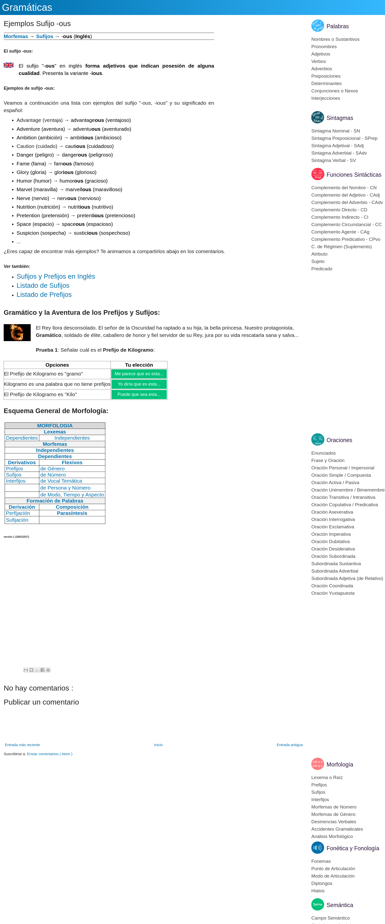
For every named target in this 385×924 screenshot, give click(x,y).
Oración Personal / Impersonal (342, 467)
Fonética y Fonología (353, 848)
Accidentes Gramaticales (337, 829)
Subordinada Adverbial (334, 571)
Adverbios (321, 68)
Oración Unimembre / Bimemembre (348, 489)
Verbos (318, 61)
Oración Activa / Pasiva (335, 482)
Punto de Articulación (333, 868)
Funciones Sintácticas (354, 175)
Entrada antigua (290, 745)
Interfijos (320, 799)
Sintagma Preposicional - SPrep (344, 138)
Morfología (340, 764)
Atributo (319, 254)
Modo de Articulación (333, 876)
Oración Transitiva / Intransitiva (343, 497)
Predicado (321, 268)
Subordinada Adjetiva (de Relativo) (347, 578)
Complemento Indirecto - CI (339, 217)
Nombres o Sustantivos (335, 39)
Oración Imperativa (331, 534)
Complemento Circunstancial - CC (346, 224)
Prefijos (319, 784)
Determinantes (326, 83)
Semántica (340, 905)
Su (56, 276)
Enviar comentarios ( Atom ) (49, 754)
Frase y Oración (327, 460)
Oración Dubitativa (330, 541)
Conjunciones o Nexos (334, 90)
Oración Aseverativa (332, 512)
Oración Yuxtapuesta (333, 593)
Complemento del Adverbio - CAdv (347, 202)
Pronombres (324, 46)
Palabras (338, 26)
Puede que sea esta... (139, 394)
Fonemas (321, 861)
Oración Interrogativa (333, 519)
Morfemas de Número (334, 806)
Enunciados (323, 453)
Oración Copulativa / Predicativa (344, 504)
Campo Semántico (330, 918)
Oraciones (339, 440)
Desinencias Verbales (333, 821)
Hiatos (318, 890)
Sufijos (44, 36)
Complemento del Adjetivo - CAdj (345, 195)
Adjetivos (320, 54)
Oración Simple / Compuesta (341, 475)
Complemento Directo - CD (339, 209)
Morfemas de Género (333, 814)
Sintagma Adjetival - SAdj (337, 145)
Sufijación (17, 520)
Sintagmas (340, 118)
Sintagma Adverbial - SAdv (339, 153)
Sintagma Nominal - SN (335, 130)
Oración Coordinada (332, 585)
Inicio (158, 745)
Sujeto (318, 261)
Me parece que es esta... (139, 373)
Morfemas (16, 36)
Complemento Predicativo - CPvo (345, 239)
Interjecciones (325, 98)
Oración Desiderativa (333, 548)
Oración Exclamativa (332, 526)
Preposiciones (326, 76)
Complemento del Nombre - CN (344, 187)
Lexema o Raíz (327, 777)
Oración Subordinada (333, 556)
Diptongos (321, 883)
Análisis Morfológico (332, 836)
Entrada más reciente (22, 745)
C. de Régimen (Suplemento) (341, 246)
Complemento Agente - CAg (340, 231)
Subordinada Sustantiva (336, 563)
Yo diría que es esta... (139, 384)
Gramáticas (27, 7)
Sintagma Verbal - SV (333, 160)
